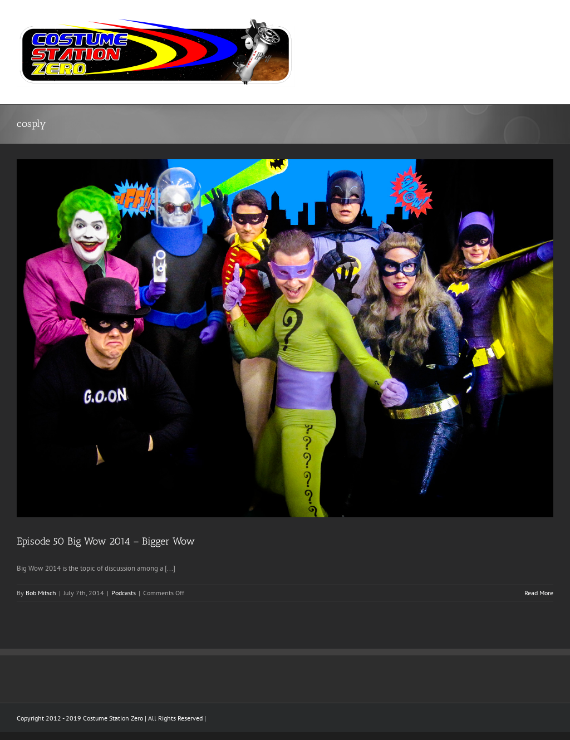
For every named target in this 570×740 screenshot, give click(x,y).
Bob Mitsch (41, 593)
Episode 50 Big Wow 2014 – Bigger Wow (106, 541)
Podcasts (123, 593)
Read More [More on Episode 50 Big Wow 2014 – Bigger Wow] (538, 593)
